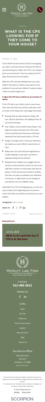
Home (22, 309)
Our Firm (22, 314)
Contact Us (22, 342)
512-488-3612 (22, 285)
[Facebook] (20, 296)
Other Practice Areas (22, 323)
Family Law (22, 318)
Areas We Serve (22, 333)
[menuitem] (17, 392)
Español (22, 328)
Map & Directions (22, 365)
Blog (22, 337)
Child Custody (17, 202)
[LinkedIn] (25, 296)
